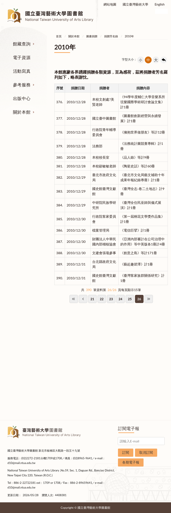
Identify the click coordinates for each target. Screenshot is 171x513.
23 (111, 299)
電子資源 (21, 57)
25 (130, 299)
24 (120, 299)
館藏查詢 (21, 43)
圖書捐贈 (91, 36)
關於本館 (21, 111)
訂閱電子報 (128, 428)
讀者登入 (153, 14)
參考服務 (21, 84)
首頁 (59, 36)
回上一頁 (163, 60)
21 (92, 299)
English (160, 4)
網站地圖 (109, 4)
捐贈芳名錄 (111, 36)
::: (2, 3)
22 (101, 299)
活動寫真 (21, 71)
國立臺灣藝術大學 (135, 4)
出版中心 (21, 98)
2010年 (129, 36)
